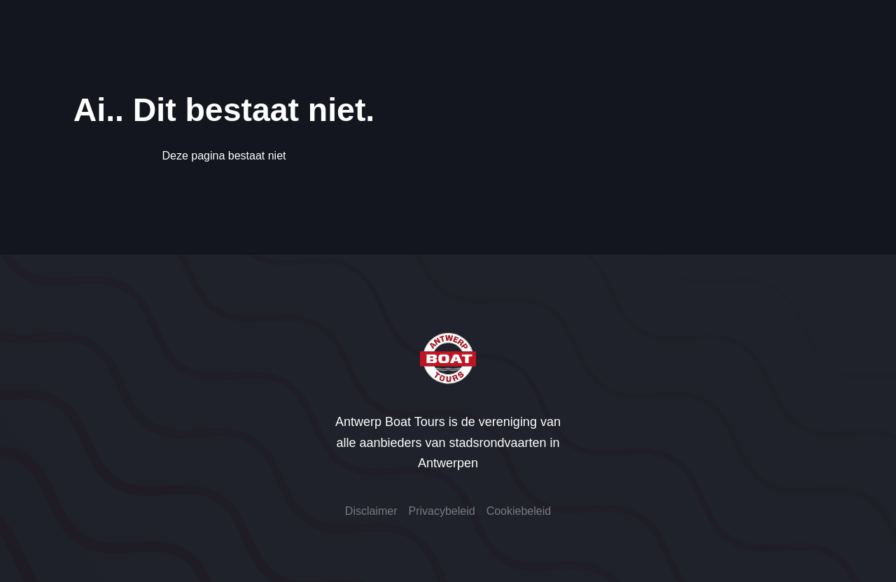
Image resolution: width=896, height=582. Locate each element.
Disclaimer (371, 511)
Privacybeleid (442, 511)
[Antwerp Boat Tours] (448, 358)
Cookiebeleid (519, 511)
